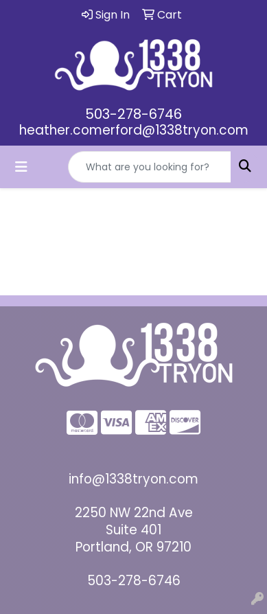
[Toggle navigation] (21, 167)
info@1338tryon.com (133, 479)
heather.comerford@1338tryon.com (133, 130)
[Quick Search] (149, 167)
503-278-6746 (133, 114)
